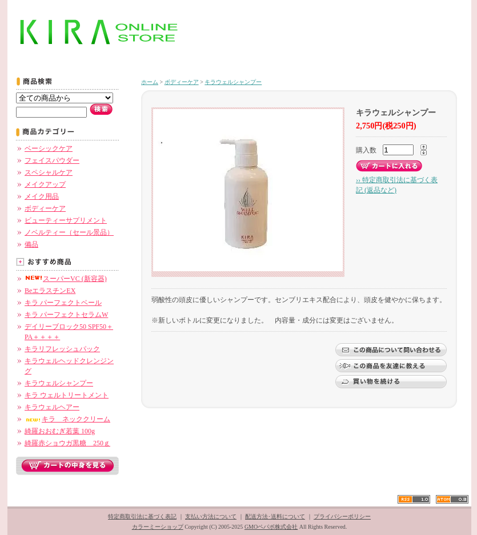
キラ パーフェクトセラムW (66, 315)
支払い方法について (211, 516)
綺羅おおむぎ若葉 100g (60, 431)
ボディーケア (45, 208)
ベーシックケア (49, 148)
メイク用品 (42, 196)
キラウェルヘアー (52, 407)
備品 (31, 244)
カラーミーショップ (157, 527)
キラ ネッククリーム (67, 419)
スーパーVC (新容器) (66, 279)
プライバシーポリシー (342, 516)
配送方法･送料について (275, 516)
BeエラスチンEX (50, 291)
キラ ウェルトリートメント (67, 395)
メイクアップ (45, 184)
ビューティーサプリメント (66, 220)
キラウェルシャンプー (59, 383)
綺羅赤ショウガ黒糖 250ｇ (67, 443)
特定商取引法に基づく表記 (142, 516)
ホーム (149, 82)
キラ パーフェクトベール (63, 303)
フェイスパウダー (52, 160)
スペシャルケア (49, 172)
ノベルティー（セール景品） (69, 232)
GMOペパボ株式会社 (271, 527)
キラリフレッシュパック (62, 349)
